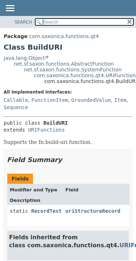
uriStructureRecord (92, 211)
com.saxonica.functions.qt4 (64, 36)
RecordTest (46, 211)
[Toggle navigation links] (10, 9)
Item (120, 100)
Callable (16, 100)
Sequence (16, 107)
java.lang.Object (24, 58)
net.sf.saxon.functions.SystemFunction (72, 69)
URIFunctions (46, 130)
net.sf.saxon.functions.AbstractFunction (64, 64)
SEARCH (23, 22)
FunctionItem (49, 100)
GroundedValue (91, 100)
